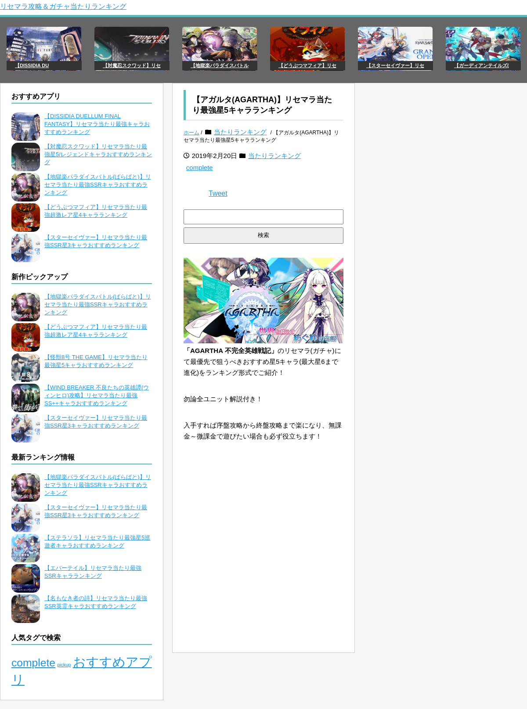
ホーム (191, 133)
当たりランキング (240, 132)
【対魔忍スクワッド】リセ (132, 65)
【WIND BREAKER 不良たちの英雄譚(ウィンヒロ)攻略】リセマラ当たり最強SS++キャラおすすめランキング (96, 395)
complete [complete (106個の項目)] (33, 663)
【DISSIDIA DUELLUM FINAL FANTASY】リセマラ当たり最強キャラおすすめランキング (97, 124)
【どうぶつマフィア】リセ (307, 65)
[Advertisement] (263, 584)
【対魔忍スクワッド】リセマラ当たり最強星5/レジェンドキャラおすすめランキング (98, 154)
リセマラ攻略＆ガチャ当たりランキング (63, 6)
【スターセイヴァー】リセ (395, 65)
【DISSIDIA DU (32, 65)
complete (199, 167)
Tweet (218, 193)
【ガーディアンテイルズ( (481, 65)
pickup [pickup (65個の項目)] (64, 664)
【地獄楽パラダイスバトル (220, 65)
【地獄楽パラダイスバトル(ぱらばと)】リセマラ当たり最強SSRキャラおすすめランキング (97, 184)
